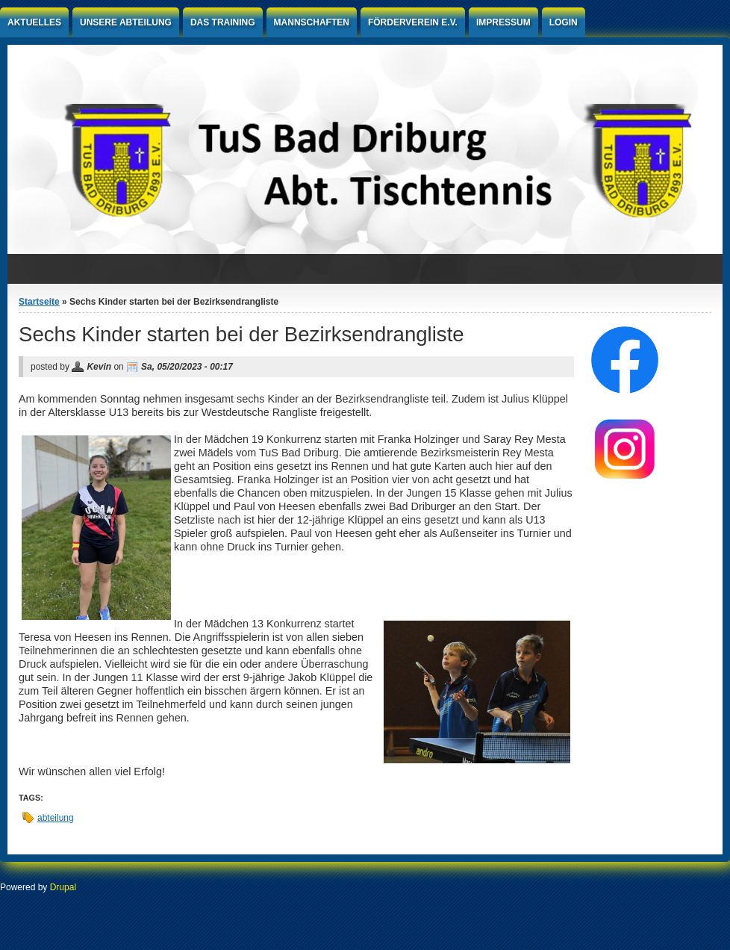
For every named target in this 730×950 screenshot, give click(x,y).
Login (563, 22)
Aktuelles (34, 22)
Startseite (39, 302)
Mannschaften (311, 22)
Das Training (222, 22)
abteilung (55, 818)
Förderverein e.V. (413, 22)
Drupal (63, 887)
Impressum (503, 22)
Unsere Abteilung (126, 22)
